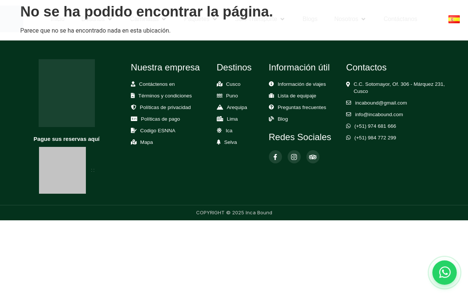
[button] (97, 19)
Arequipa (237, 107)
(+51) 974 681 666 (375, 126)
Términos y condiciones (165, 96)
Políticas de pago (160, 119)
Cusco (233, 84)
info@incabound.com (379, 114)
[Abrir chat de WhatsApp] (444, 272)
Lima (232, 119)
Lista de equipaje (297, 96)
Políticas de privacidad (165, 107)
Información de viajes (302, 84)
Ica (229, 130)
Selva (230, 142)
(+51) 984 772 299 (375, 138)
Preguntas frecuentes (302, 107)
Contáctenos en (157, 84)
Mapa (146, 142)
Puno (232, 96)
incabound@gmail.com (381, 103)
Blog (283, 119)
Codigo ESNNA (158, 130)
